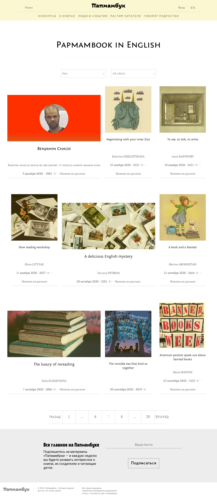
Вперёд (162, 417)
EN (193, 7)
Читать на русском (72, 173)
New (65, 73)
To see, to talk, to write (182, 139)
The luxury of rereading (54, 365)
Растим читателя (125, 16)
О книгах (67, 16)
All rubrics (119, 73)
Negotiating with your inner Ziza (128, 139)
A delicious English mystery (108, 257)
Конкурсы (47, 16)
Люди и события (92, 16)
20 (148, 417)
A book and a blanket (183, 247)
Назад (55, 417)
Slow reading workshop (34, 247)
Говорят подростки (161, 16)
